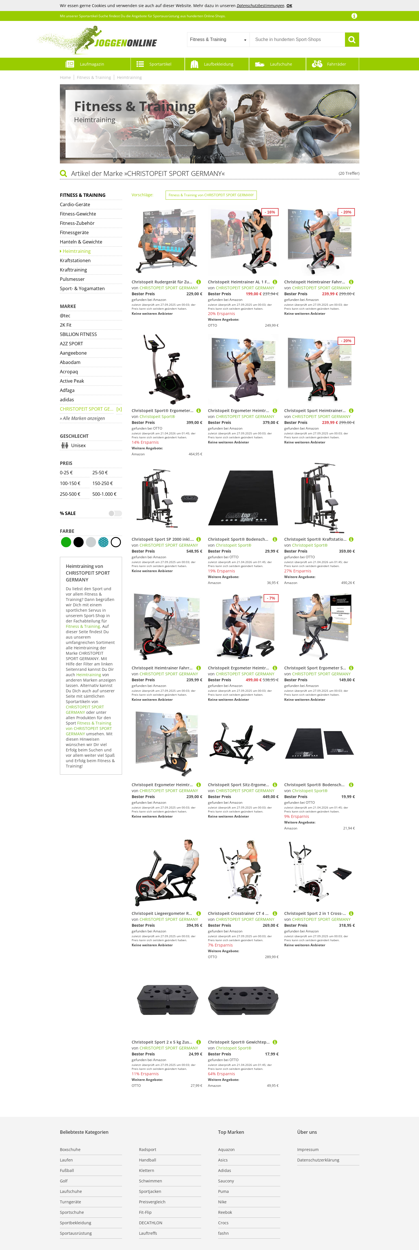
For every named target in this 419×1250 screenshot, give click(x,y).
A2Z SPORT (71, 343)
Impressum (308, 1149)
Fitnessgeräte (74, 232)
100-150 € (70, 483)
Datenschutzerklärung (318, 1160)
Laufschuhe (281, 64)
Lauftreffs (148, 1233)
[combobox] (218, 39)
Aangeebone (73, 353)
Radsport (147, 1149)
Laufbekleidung (218, 64)
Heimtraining (129, 77)
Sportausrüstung (76, 1233)
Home (65, 77)
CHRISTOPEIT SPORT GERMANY (87, 409)
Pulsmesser (72, 279)
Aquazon (226, 1149)
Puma (223, 1191)
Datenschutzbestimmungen (260, 5)
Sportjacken (150, 1191)
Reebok (225, 1212)
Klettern (146, 1170)
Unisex (78, 445)
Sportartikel (160, 64)
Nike (222, 1201)
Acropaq (69, 371)
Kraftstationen (75, 260)
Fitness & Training (94, 77)
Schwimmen (150, 1181)
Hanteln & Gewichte (81, 242)
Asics (223, 1160)
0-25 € (66, 472)
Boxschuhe (70, 1149)
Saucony (226, 1181)
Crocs (223, 1222)
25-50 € (100, 472)
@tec (65, 315)
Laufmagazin (92, 64)
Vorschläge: (142, 194)
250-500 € (70, 494)
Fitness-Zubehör (77, 223)
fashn (223, 1233)
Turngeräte (70, 1201)
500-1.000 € (104, 494)
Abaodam (70, 362)
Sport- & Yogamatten (82, 288)
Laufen (66, 1160)
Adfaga (67, 390)
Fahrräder (336, 64)
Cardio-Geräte (75, 204)
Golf (64, 1181)
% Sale (68, 513)
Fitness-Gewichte (78, 214)
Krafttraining (73, 270)
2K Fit (65, 325)
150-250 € (102, 483)
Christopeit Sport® (157, 416)
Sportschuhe (72, 1212)
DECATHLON (150, 1222)
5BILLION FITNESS (78, 334)
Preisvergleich (152, 1201)
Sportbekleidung (75, 1222)
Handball (147, 1160)
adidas (67, 399)
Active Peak (72, 381)
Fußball (67, 1170)
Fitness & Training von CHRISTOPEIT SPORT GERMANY (89, 728)
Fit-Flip (145, 1212)
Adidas (224, 1170)
